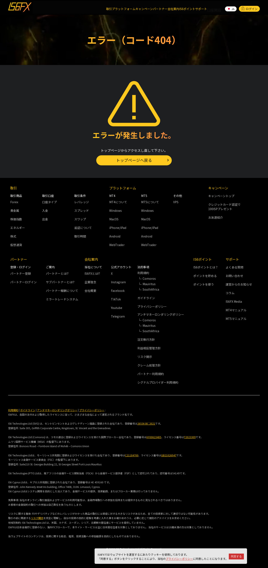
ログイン (249, 7)
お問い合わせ (234, 276)
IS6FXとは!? (92, 273)
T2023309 (190, 437)
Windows (115, 210)
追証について (83, 228)
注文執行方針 (146, 339)
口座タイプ (49, 202)
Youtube (116, 308)
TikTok (116, 299)
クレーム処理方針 (149, 365)
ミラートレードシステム (62, 299)
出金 (45, 219)
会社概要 (90, 290)
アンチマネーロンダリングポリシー (57, 410)
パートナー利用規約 (150, 374)
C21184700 (131, 455)
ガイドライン (146, 298)
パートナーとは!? (57, 273)
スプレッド (81, 210)
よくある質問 (234, 267)
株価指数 (16, 219)
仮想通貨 (16, 245)
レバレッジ (81, 202)
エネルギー (17, 228)
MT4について (118, 202)
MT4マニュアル (236, 310)
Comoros (149, 278)
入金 (45, 210)
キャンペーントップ (221, 196)
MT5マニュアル (236, 319)
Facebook (118, 290)
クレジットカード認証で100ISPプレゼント (224, 206)
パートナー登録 (20, 273)
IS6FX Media (234, 301)
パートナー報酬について (62, 290)
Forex (14, 202)
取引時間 (80, 236)
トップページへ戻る (134, 160)
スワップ (80, 219)
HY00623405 (153, 437)
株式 (13, 236)
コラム (230, 293)
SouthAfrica (151, 289)
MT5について (150, 202)
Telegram (118, 316)
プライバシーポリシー (179, 559)
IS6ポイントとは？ (205, 267)
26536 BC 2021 (146, 423)
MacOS (113, 219)
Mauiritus (149, 325)
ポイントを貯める (205, 276)
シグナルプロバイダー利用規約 (157, 382)
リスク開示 (144, 357)
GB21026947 (168, 455)
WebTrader (117, 245)
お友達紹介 (215, 217)
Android (114, 236)
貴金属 (14, 210)
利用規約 (13, 410)
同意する (236, 556)
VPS (175, 202)
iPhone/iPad (117, 228)
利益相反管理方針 (149, 348)
